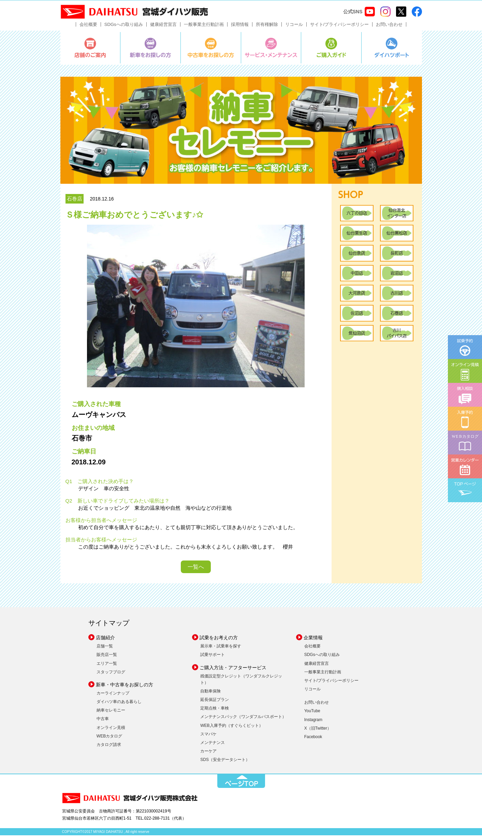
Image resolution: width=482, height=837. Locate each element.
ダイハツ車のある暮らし (119, 703)
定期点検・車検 (214, 709)
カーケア (208, 752)
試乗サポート (212, 656)
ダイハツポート (392, 49)
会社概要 (88, 26)
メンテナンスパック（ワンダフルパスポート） (243, 718)
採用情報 (240, 26)
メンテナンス (212, 744)
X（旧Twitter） (317, 730)
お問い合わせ (389, 26)
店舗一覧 (105, 647)
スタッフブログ (111, 673)
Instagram (313, 721)
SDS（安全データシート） (225, 761)
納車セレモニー (111, 711)
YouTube (312, 712)
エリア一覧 (107, 664)
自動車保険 (210, 692)
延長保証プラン (214, 701)
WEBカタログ (109, 737)
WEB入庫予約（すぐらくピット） (231, 726)
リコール (294, 26)
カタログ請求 (109, 746)
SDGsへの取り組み (123, 26)
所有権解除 (267, 26)
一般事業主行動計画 (204, 26)
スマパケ (208, 735)
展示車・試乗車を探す (220, 647)
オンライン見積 (111, 729)
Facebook (313, 738)
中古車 (103, 720)
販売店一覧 (107, 656)
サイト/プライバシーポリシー (339, 26)
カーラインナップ (113, 694)
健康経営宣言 (163, 26)
